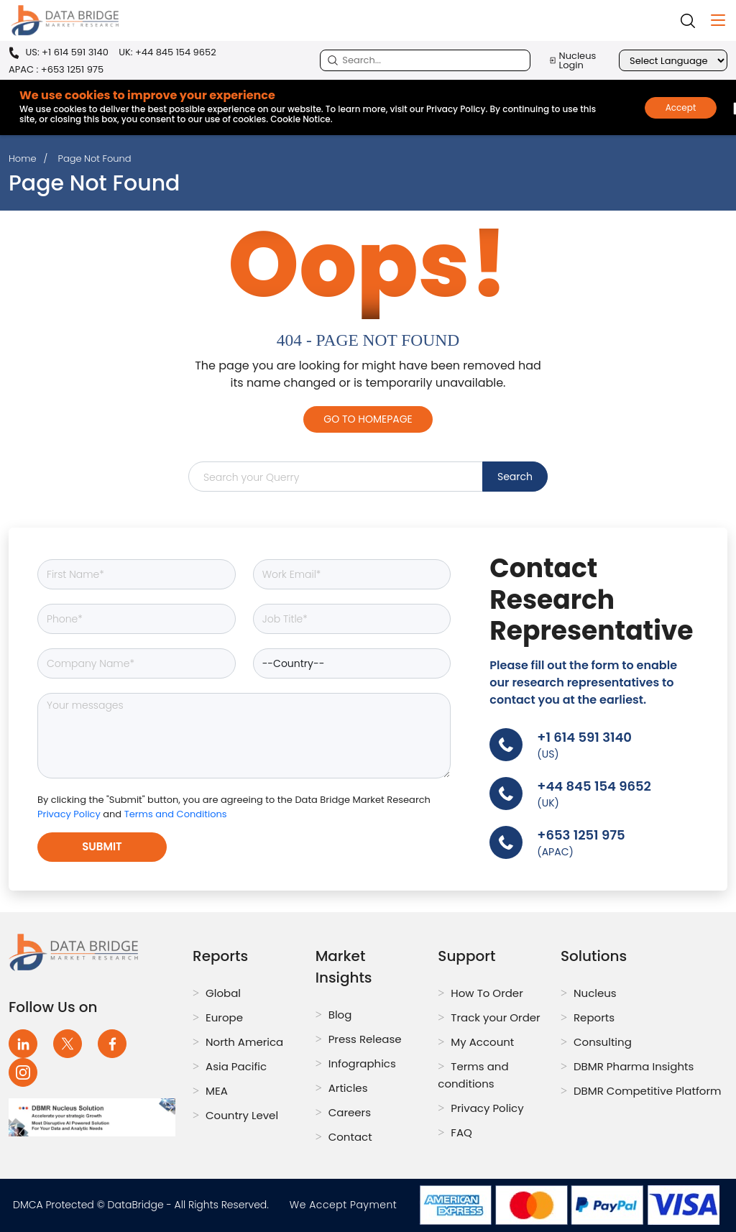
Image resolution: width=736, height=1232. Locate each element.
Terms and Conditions (175, 814)
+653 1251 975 (581, 835)
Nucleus (595, 993)
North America (244, 1041)
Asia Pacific (236, 1066)
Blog (340, 1014)
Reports (594, 1017)
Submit (102, 846)
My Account (482, 1041)
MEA (217, 1090)
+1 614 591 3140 (584, 737)
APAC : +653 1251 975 (56, 69)
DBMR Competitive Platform (648, 1090)
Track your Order (495, 1017)
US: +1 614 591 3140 (59, 52)
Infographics (362, 1063)
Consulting (603, 1041)
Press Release (365, 1039)
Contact (350, 1136)
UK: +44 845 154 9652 (167, 52)
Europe (224, 1017)
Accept (681, 107)
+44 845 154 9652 (594, 786)
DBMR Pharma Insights (634, 1066)
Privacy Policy (70, 814)
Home (23, 158)
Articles (348, 1087)
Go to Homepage (368, 419)
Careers (349, 1112)
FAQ (461, 1132)
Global (223, 993)
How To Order (487, 993)
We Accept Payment (346, 1204)
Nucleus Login (572, 60)
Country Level (242, 1115)
